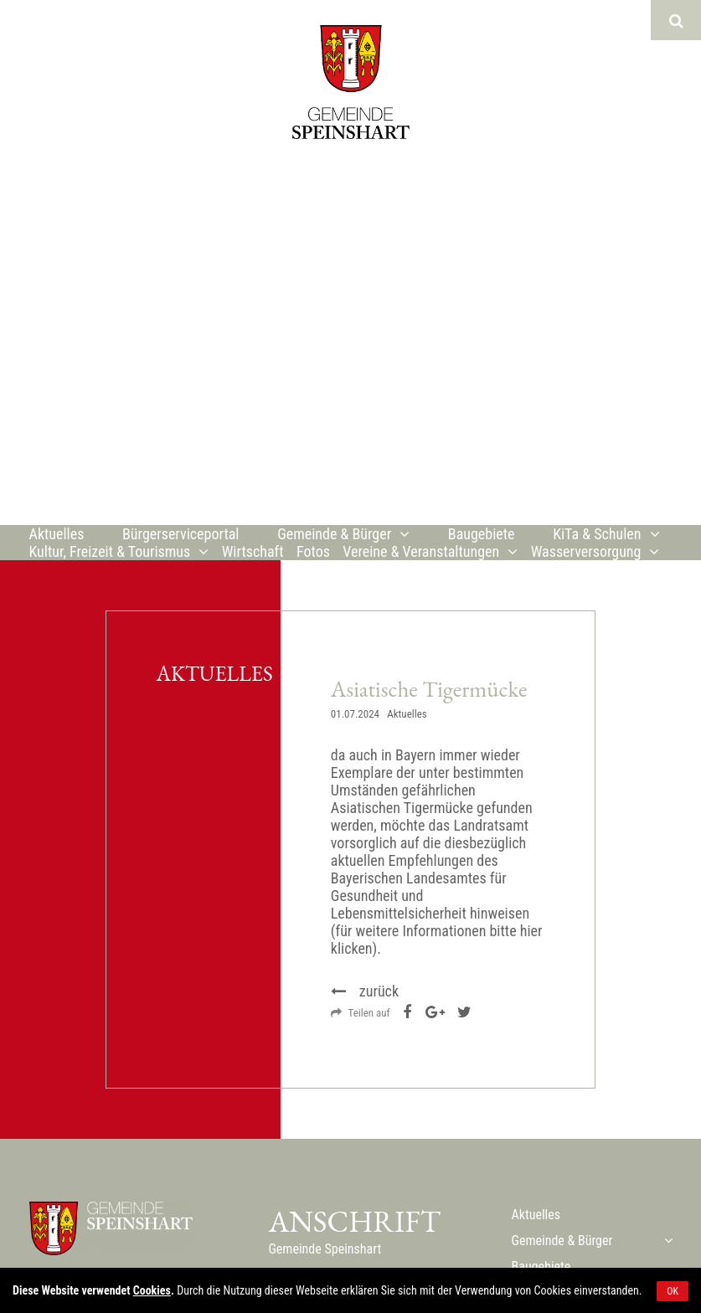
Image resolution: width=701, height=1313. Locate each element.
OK (672, 1291)
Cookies (152, 1290)
